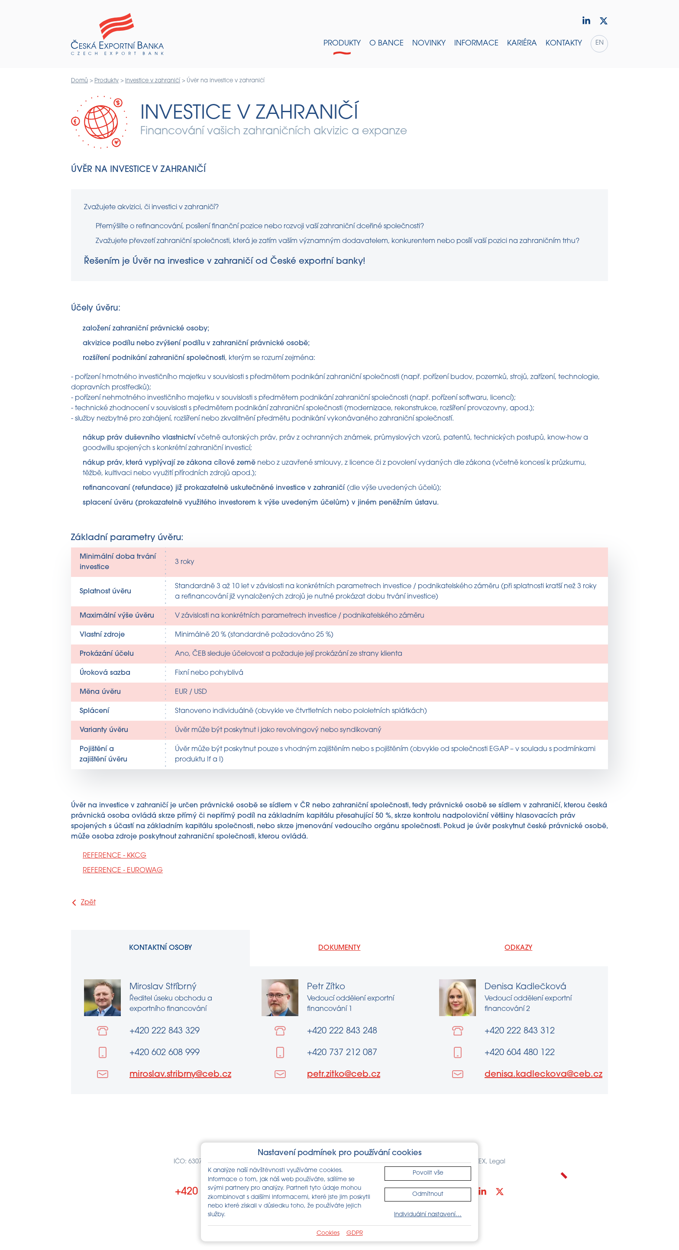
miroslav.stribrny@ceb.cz (180, 1074)
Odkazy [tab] (518, 948)
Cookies (328, 1233)
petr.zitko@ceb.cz (343, 1074)
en (599, 43)
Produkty (106, 81)
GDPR (354, 1233)
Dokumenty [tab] (339, 948)
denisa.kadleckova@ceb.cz (543, 1074)
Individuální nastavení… (428, 1215)
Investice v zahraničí (152, 81)
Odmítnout (427, 1194)
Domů (79, 81)
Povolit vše (428, 1173)
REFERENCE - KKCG (114, 855)
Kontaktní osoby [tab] (160, 948)
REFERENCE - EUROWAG (123, 870)
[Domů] (117, 34)
